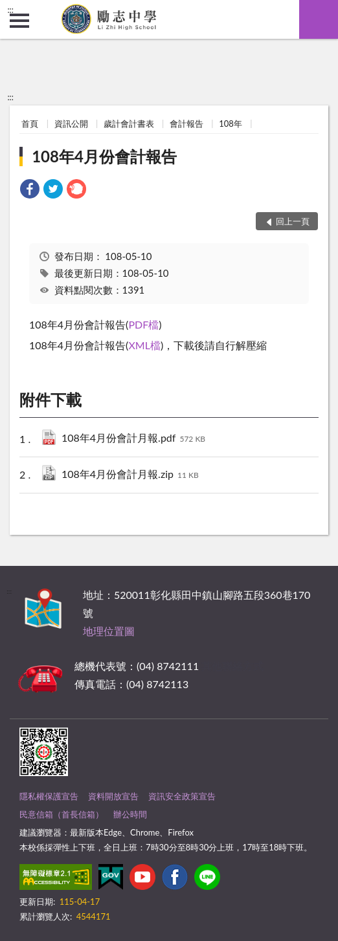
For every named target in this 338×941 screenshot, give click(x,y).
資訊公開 (71, 123)
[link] (29, 190)
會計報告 (186, 123)
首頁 (29, 123)
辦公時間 (130, 814)
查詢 (318, 19)
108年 (230, 123)
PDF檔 (143, 324)
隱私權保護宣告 (48, 796)
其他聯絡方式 (232, 666)
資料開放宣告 (113, 796)
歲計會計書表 (129, 123)
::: (10, 10)
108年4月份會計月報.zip (130, 475)
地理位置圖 (109, 631)
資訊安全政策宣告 (182, 796)
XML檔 (144, 345)
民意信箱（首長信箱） (61, 814)
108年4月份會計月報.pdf (133, 438)
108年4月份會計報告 (104, 156)
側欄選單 (19, 21)
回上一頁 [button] (293, 221)
